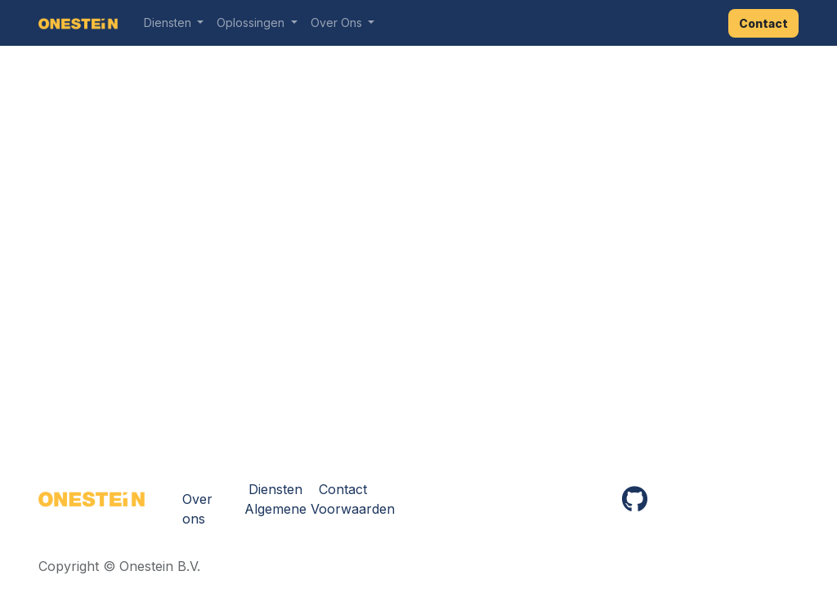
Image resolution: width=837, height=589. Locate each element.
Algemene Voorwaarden (319, 509)
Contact (763, 23)
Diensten (275, 489)
